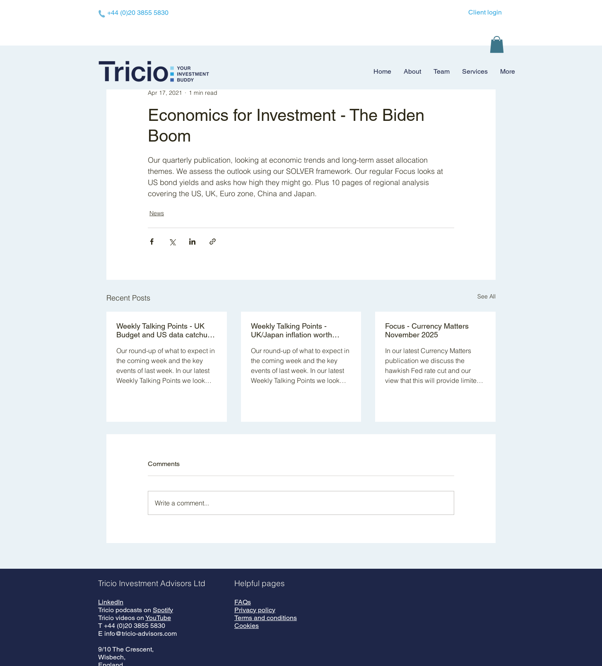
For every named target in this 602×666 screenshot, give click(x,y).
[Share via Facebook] (152, 241)
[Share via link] (213, 241)
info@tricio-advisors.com (140, 633)
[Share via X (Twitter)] (172, 241)
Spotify (163, 610)
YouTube (158, 618)
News (156, 213)
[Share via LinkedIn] (192, 241)
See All (486, 296)
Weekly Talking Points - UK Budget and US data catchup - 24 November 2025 (166, 330)
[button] (497, 44)
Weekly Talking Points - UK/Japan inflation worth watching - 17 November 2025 (300, 330)
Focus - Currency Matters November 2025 (427, 330)
